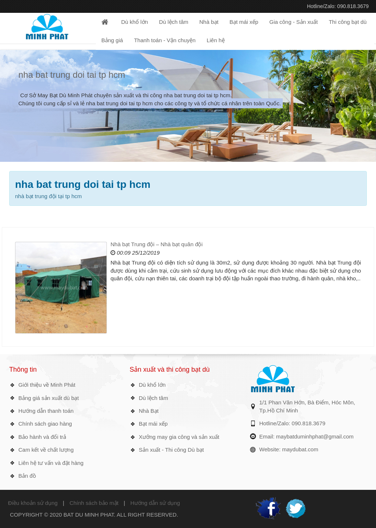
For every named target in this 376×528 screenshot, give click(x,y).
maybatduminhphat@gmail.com (315, 436)
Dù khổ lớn (152, 385)
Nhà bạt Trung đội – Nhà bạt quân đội (157, 244)
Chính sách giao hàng (45, 423)
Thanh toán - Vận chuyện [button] (165, 40)
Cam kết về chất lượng (46, 450)
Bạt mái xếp (153, 423)
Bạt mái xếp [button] (243, 22)
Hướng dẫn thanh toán (45, 411)
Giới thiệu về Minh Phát (46, 385)
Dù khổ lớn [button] (134, 22)
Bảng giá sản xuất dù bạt (48, 398)
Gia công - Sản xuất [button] (293, 22)
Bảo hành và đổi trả (42, 437)
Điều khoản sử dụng (33, 503)
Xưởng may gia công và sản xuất (179, 437)
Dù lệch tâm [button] (173, 22)
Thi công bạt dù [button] (347, 22)
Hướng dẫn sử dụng (155, 503)
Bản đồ (27, 476)
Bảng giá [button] (112, 40)
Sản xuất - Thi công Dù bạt (171, 450)
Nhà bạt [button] (208, 22)
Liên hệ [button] (216, 40)
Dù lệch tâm (153, 398)
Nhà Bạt (149, 411)
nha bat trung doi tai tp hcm (71, 75)
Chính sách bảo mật (94, 503)
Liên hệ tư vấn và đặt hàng (50, 463)
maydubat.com (300, 449)
